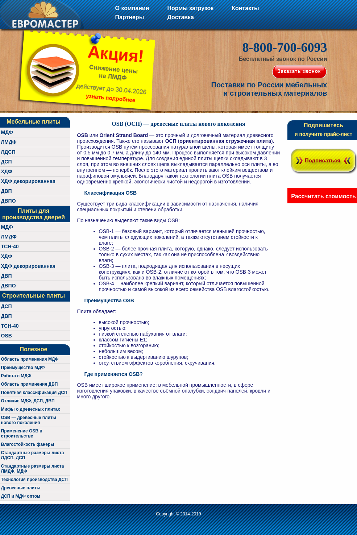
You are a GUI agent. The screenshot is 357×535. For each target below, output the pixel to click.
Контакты (245, 8)
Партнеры (129, 17)
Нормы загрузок (190, 8)
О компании (132, 8)
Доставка (180, 17)
